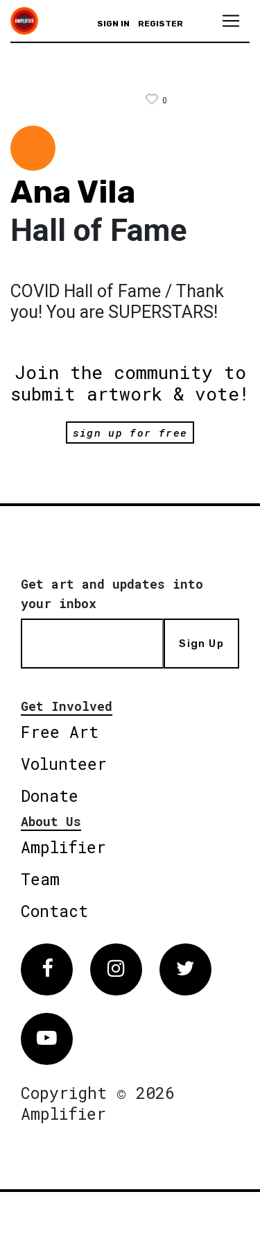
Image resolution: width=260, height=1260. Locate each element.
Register (160, 23)
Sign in (113, 23)
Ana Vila (72, 192)
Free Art (59, 731)
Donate (49, 795)
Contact (54, 910)
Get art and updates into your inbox (112, 594)
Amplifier (63, 847)
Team (40, 878)
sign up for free (130, 432)
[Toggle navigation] (231, 21)
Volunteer (64, 763)
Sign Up (201, 643)
